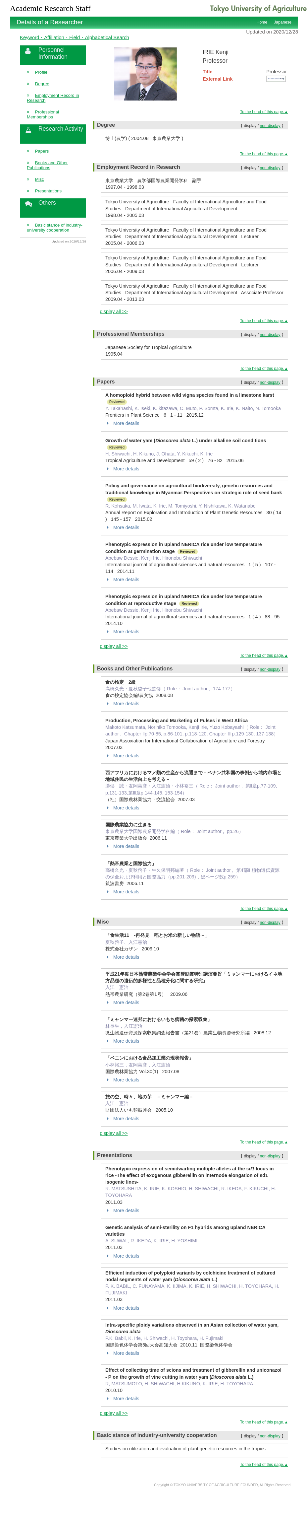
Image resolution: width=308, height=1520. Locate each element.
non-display (270, 125)
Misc (39, 179)
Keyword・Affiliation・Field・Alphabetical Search (74, 37)
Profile (41, 72)
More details (122, 423)
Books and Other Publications (47, 165)
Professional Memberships (43, 114)
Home (262, 22)
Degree (42, 83)
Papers (42, 151)
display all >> (114, 311)
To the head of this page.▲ (264, 111)
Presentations (48, 190)
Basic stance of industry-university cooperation (54, 228)
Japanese (282, 22)
